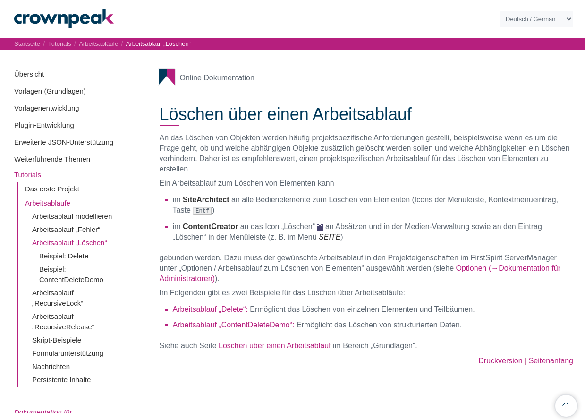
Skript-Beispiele (56, 340)
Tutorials (27, 175)
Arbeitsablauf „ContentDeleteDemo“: (234, 324)
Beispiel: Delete (63, 256)
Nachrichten (51, 366)
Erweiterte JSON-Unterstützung (63, 142)
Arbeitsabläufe (47, 203)
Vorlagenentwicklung (46, 108)
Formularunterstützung (67, 353)
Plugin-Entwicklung (44, 125)
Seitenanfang (551, 360)
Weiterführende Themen (52, 159)
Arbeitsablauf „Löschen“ (69, 243)
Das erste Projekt (52, 189)
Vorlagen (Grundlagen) (50, 91)
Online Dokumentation (217, 78)
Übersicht (29, 74)
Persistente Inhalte (61, 380)
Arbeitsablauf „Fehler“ (66, 229)
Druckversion (500, 360)
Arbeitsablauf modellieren (72, 216)
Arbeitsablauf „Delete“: (210, 309)
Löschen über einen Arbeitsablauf (275, 345)
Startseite (27, 43)
